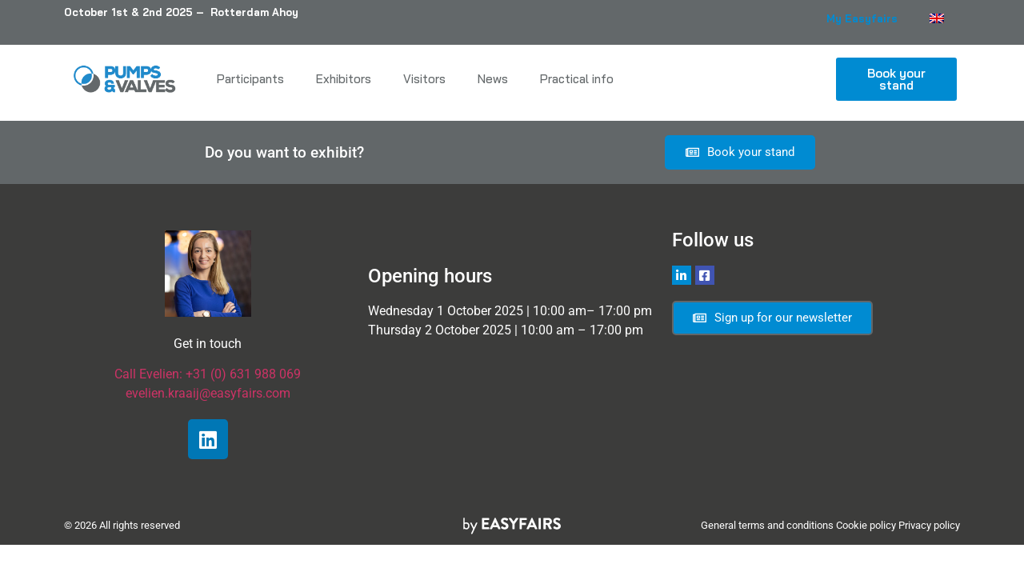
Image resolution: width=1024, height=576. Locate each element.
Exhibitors (343, 78)
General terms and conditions (767, 525)
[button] (896, 79)
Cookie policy (866, 525)
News (493, 78)
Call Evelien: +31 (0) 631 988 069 (207, 374)
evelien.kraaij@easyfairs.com (208, 393)
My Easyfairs (862, 18)
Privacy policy (929, 525)
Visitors (424, 78)
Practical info (577, 78)
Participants (250, 78)
